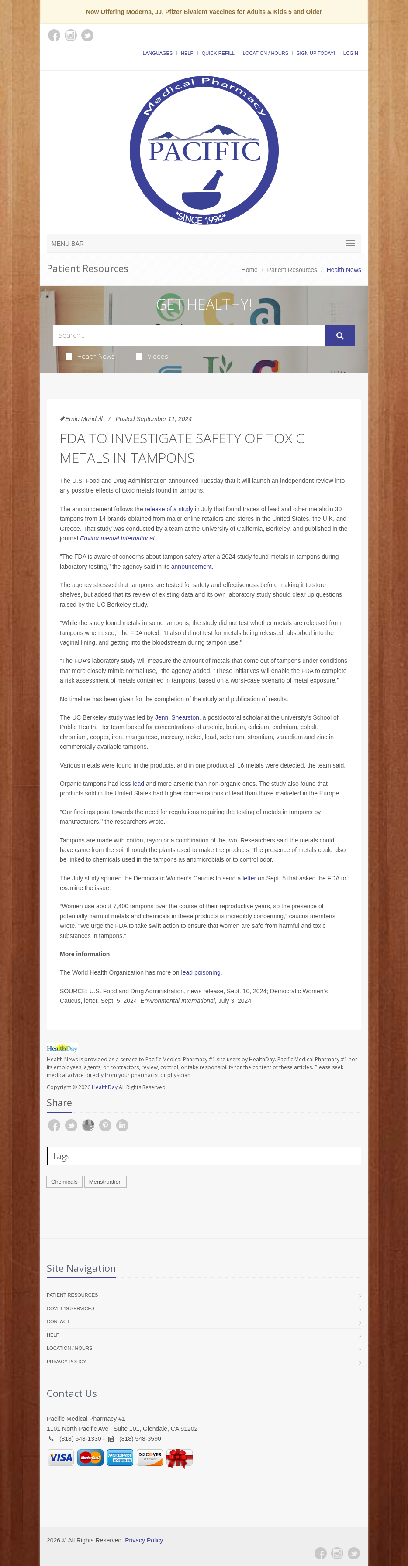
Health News (90, 356)
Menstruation (105, 1182)
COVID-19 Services (70, 1308)
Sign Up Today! (316, 53)
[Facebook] (321, 1553)
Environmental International (117, 538)
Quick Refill (218, 53)
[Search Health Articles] (189, 335)
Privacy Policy (66, 1361)
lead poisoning (201, 972)
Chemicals (64, 1182)
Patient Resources (292, 269)
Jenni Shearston (177, 717)
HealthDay (105, 1087)
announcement (191, 566)
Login (350, 53)
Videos (152, 356)
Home (250, 269)
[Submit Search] (340, 335)
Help (187, 53)
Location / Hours (265, 53)
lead (138, 783)
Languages (158, 53)
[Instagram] (337, 1553)
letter (249, 878)
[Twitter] (354, 1553)
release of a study (169, 509)
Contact (58, 1321)
